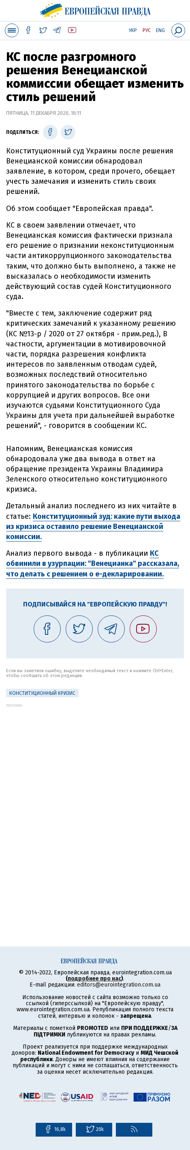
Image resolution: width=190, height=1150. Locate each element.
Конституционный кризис (42, 693)
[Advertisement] (95, 802)
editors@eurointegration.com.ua (118, 984)
